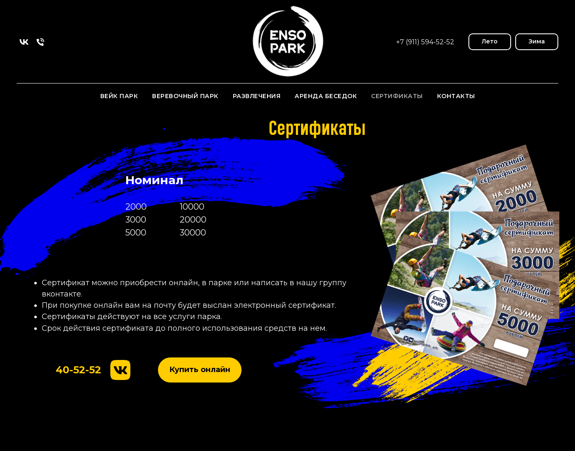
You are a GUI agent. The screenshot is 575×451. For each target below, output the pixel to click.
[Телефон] (40, 42)
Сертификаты (397, 96)
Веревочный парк (185, 96)
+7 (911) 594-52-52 (425, 42)
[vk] (24, 42)
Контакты (456, 96)
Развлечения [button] (257, 96)
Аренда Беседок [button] (326, 96)
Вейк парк (119, 96)
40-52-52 (78, 370)
